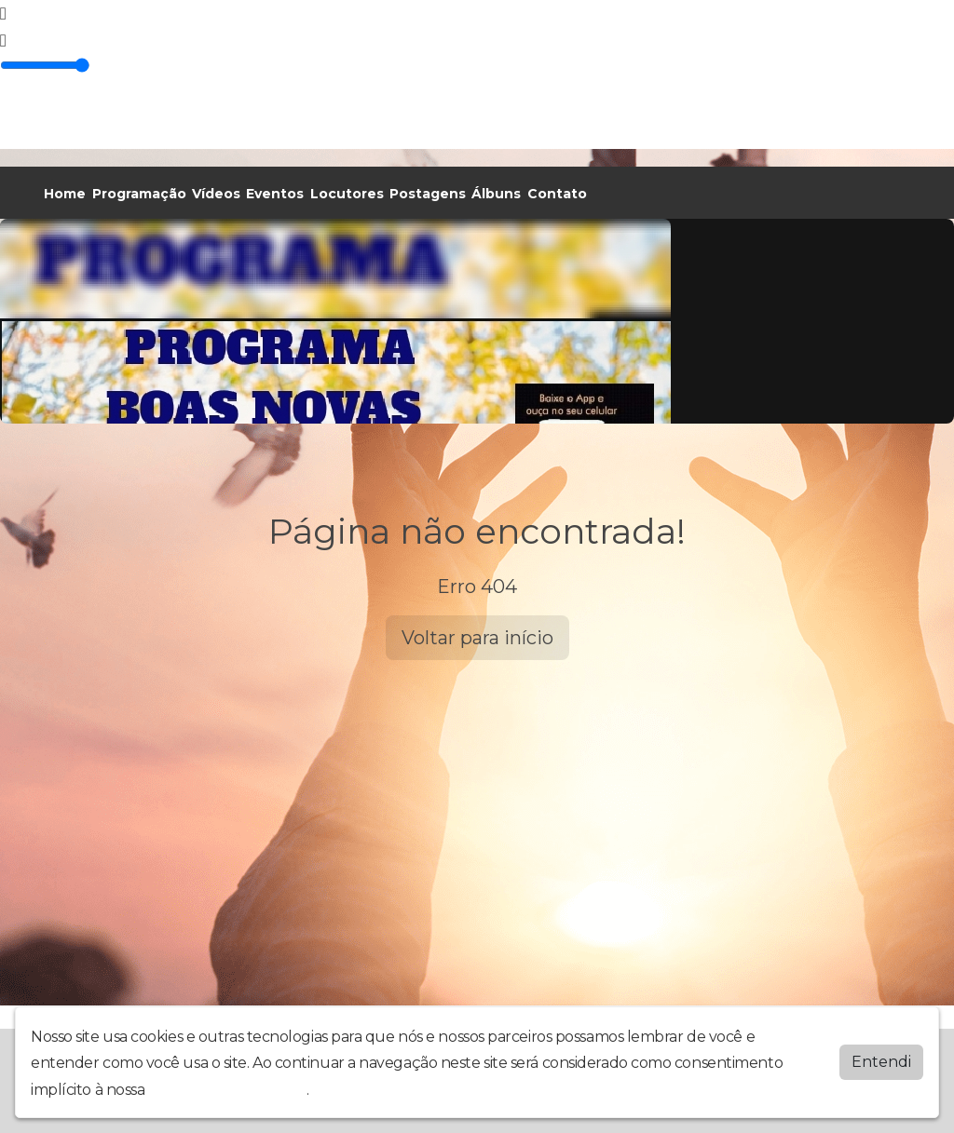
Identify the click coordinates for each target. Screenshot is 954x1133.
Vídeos (216, 193)
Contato (557, 193)
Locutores (347, 193)
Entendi (881, 1062)
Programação (139, 193)
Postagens (427, 193)
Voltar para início (477, 638)
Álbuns (496, 193)
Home (65, 193)
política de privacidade (227, 1090)
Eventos (275, 193)
